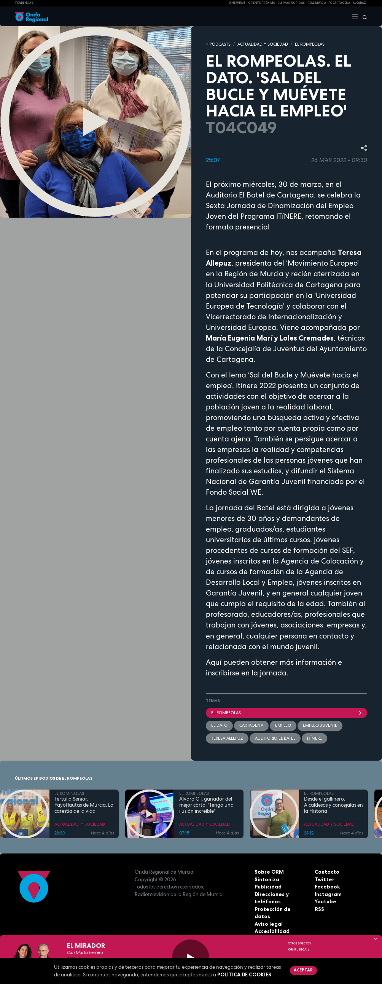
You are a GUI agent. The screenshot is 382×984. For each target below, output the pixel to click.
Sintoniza (267, 879)
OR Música (299, 949)
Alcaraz (359, 3)
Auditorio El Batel (275, 737)
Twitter (324, 879)
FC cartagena (339, 3)
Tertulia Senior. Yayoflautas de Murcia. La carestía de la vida (83, 804)
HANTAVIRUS (236, 3)
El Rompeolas (286, 712)
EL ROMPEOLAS (310, 43)
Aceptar (303, 970)
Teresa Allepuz (227, 737)
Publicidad (268, 886)
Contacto (327, 871)
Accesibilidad (272, 923)
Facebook (327, 886)
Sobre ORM (269, 871)
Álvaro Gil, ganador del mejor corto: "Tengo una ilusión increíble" (206, 804)
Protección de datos (281, 908)
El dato (219, 725)
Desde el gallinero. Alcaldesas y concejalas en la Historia (333, 804)
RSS (319, 908)
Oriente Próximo (261, 3)
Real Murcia (316, 3)
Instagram (328, 893)
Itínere (314, 737)
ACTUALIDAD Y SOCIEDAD (262, 43)
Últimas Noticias (291, 3)
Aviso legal (268, 916)
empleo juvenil (320, 725)
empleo (283, 725)
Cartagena (251, 725)
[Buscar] (363, 16)
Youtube (325, 901)
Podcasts (220, 43)
